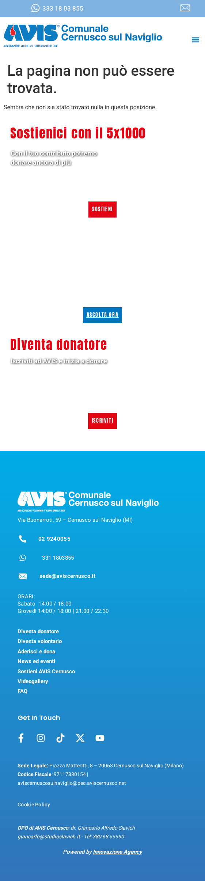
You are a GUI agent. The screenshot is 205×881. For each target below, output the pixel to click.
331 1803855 (58, 558)
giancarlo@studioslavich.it (49, 837)
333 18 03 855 (62, 8)
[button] (195, 40)
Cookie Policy (34, 804)
